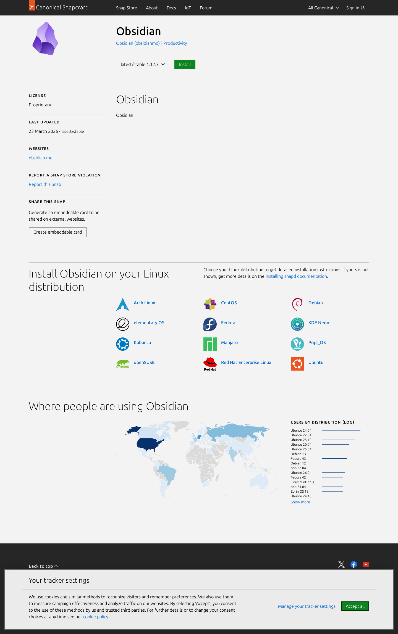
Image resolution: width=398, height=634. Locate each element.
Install (185, 64)
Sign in (355, 7)
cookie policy (95, 616)
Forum (206, 7)
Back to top (43, 566)
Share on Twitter (341, 564)
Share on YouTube (366, 564)
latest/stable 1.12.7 (143, 64)
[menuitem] (127, 7)
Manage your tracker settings (307, 606)
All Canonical (320, 7)
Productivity (175, 43)
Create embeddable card (57, 231)
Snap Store (126, 7)
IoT (188, 7)
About (152, 7)
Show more (300, 502)
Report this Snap (45, 184)
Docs (171, 7)
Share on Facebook (353, 564)
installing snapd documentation (296, 276)
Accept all (355, 606)
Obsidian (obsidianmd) (138, 43)
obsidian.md (41, 157)
